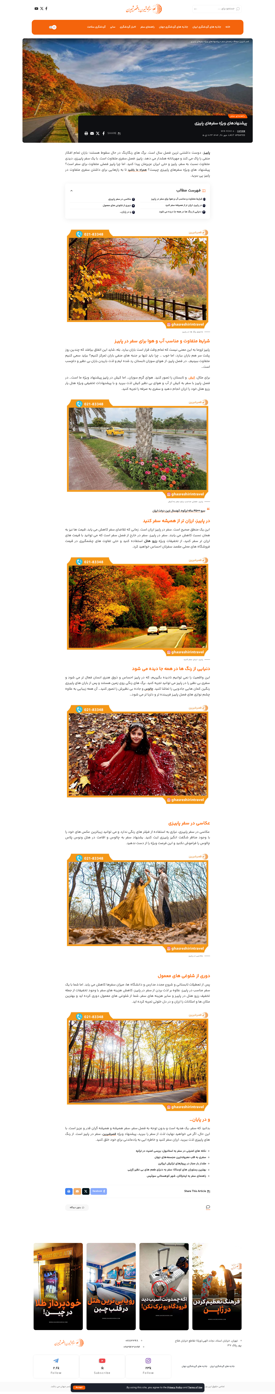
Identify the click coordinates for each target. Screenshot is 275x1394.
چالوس (145, 690)
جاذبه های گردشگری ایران (222, 1369)
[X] (41, 8)
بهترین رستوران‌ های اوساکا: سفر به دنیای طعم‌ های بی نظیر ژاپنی (166, 1171)
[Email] (92, 134)
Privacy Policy (173, 1388)
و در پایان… (125, 214)
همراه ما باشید (137, 171)
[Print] (86, 134)
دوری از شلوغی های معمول (116, 207)
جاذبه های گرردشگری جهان (194, 1369)
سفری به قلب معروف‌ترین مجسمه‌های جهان (180, 1159)
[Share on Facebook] (103, 134)
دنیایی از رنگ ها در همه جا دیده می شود (178, 213)
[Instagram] (148, 1369)
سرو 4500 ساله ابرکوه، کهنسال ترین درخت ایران (175, 512)
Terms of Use (194, 1388)
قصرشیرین (110, 1135)
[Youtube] (102, 1369)
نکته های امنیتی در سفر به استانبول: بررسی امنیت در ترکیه (170, 1153)
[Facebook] (46, 8)
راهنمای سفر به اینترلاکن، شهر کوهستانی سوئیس (176, 1178)
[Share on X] (97, 134)
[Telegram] (56, 1369)
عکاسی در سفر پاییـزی (119, 200)
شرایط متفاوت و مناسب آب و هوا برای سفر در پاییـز (174, 200)
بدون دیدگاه (80, 1210)
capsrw (240, 132)
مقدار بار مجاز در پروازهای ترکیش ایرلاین (182, 1165)
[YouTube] (36, 8)
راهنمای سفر (237, 116)
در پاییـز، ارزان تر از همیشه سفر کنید (182, 207)
